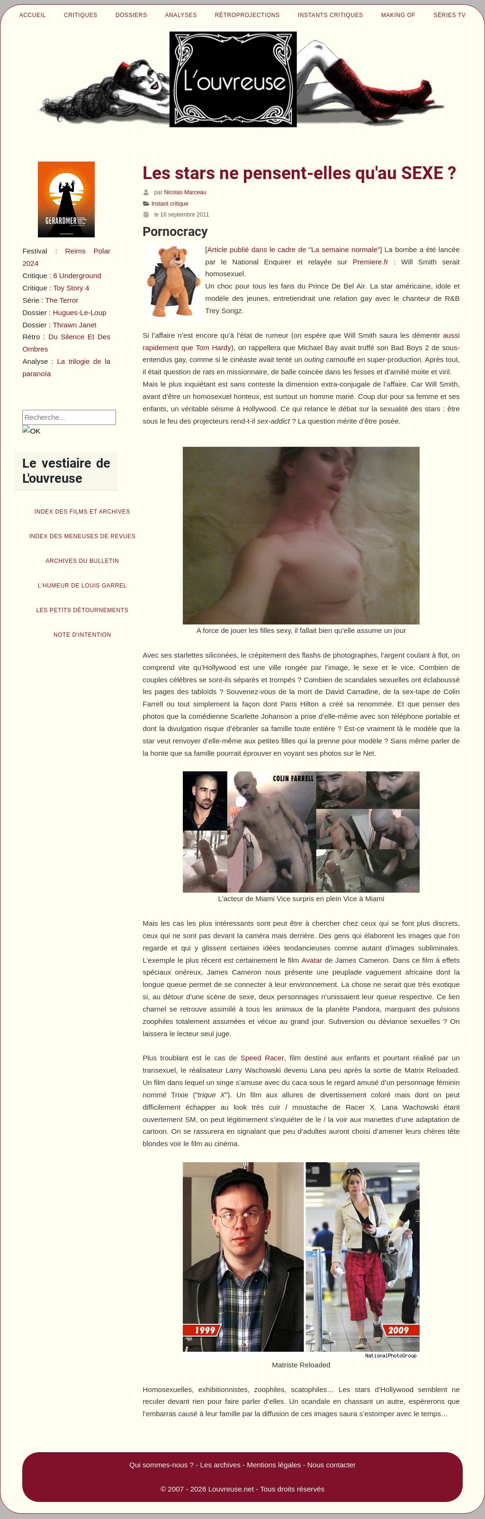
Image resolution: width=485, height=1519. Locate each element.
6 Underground (77, 275)
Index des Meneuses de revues (82, 536)
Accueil (32, 15)
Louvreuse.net (231, 1489)
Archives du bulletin (82, 561)
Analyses (181, 15)
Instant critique (170, 203)
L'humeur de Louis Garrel (82, 585)
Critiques (81, 15)
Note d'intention (82, 635)
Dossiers (131, 15)
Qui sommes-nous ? (161, 1465)
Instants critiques (330, 15)
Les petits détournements (82, 610)
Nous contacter (331, 1465)
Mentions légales (274, 1465)
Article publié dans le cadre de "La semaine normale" (293, 249)
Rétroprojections (247, 15)
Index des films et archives (82, 511)
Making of (398, 15)
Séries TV (449, 15)
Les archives (220, 1465)
